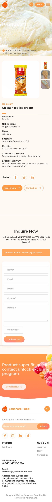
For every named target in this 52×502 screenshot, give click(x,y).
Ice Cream (31, 50)
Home (6, 50)
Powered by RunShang (26, 498)
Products (19, 50)
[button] (6, 79)
